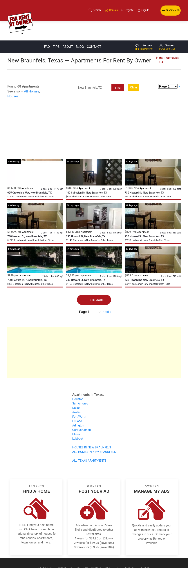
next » (107, 292)
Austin (76, 393)
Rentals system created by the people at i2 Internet (133, 557)
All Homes (31, 72)
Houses (13, 77)
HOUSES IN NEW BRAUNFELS (91, 428)
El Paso (77, 401)
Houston (78, 379)
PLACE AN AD (171, 10)
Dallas (76, 388)
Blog (80, 27)
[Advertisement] (94, 110)
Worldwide (172, 38)
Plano (76, 415)
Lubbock (78, 419)
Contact (94, 27)
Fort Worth (79, 397)
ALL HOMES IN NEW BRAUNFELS (94, 432)
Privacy (96, 548)
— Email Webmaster (173, 557)
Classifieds (44, 548)
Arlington (78, 406)
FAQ (47, 27)
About (67, 27)
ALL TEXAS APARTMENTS (89, 441)
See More (94, 281)
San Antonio (80, 384)
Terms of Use (64, 548)
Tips (56, 27)
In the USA (159, 40)
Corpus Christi (81, 410)
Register (145, 548)
